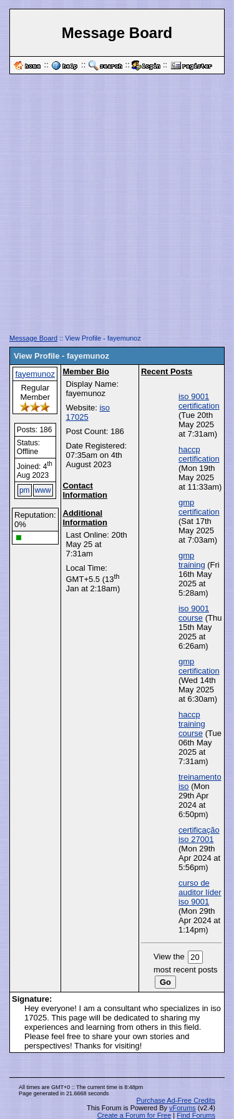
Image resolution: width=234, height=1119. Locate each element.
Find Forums (196, 1115)
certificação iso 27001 (199, 834)
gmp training (191, 560)
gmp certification (199, 507)
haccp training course (191, 724)
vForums (182, 1108)
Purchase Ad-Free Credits (175, 1100)
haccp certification (199, 454)
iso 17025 (88, 412)
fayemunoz (35, 374)
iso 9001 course (193, 613)
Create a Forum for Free (134, 1115)
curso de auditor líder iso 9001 (200, 892)
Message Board (33, 338)
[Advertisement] (117, 209)
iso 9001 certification (199, 401)
